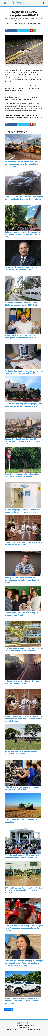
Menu (5, 3)
